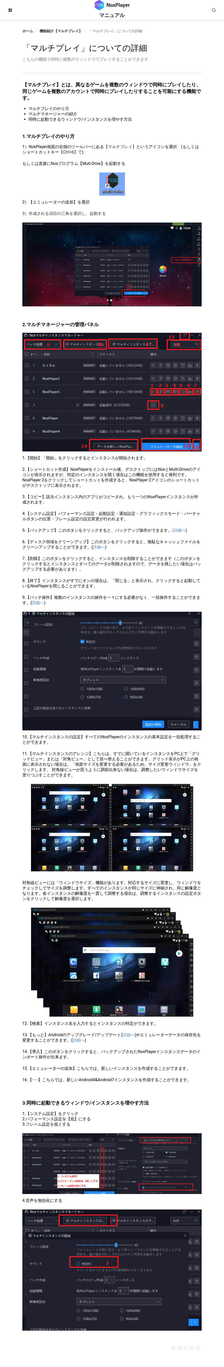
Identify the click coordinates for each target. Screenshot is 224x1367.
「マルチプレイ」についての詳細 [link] (115, 31)
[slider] (112, 1348)
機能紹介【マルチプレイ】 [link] (61, 31)
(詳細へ (178, 530)
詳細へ (99, 547)
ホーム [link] (27, 31)
